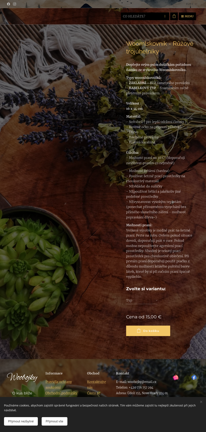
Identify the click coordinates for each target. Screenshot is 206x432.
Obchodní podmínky (61, 393)
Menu (187, 16)
